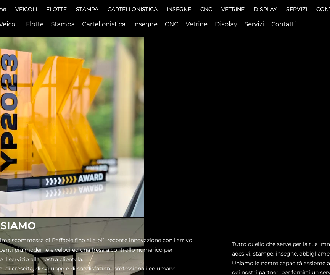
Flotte (35, 24)
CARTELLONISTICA (133, 9)
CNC (206, 9)
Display (226, 24)
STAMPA (87, 9)
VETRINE (233, 9)
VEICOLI (26, 9)
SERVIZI (296, 9)
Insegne (145, 24)
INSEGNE (179, 9)
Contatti (283, 24)
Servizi (254, 24)
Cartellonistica (104, 24)
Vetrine (197, 24)
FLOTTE (56, 9)
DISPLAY (265, 9)
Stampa (63, 24)
